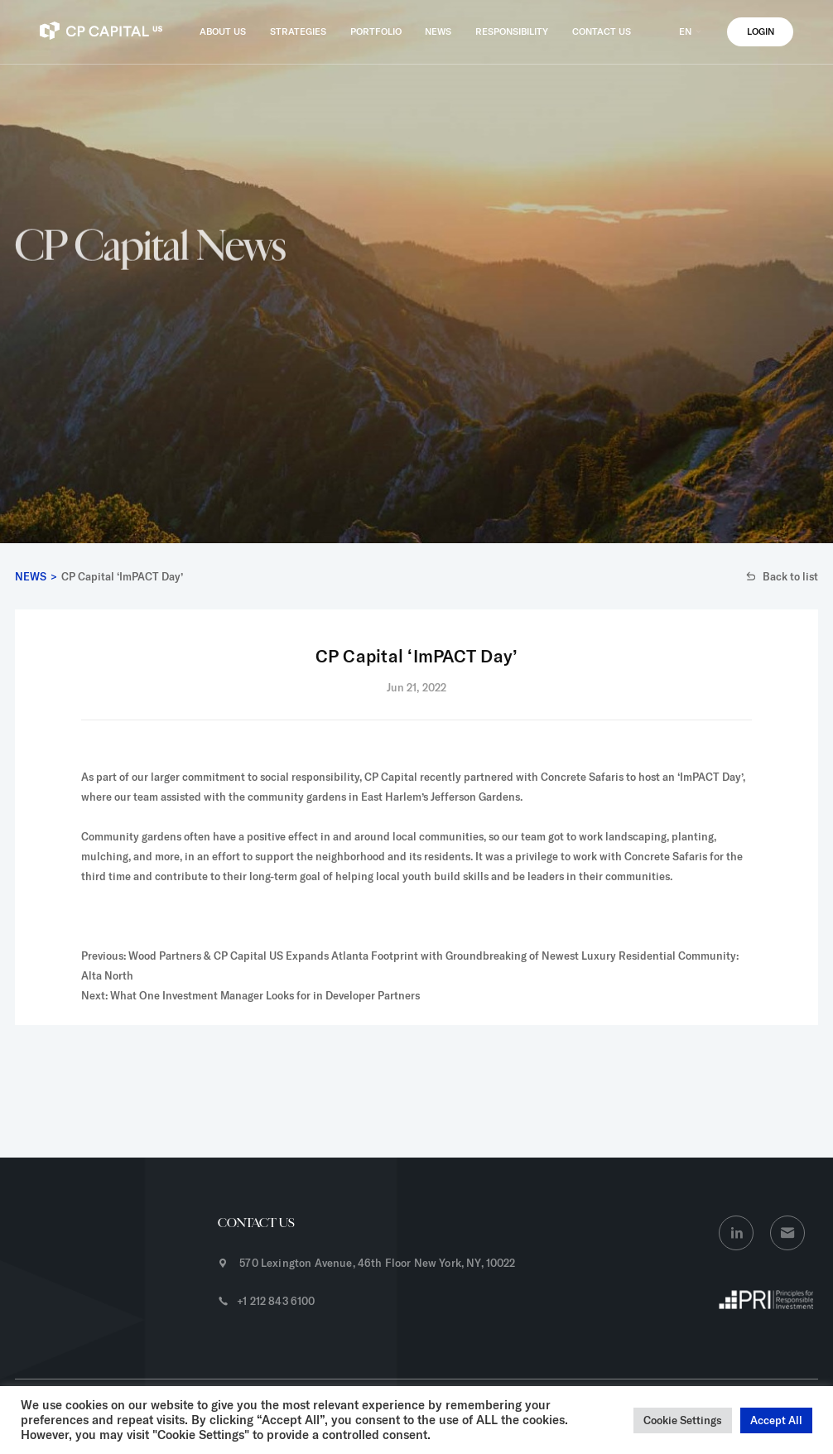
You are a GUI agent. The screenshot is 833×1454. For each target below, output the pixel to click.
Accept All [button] (776, 1420)
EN (691, 31)
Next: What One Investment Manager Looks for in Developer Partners (250, 995)
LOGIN (760, 31)
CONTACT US (601, 31)
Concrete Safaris (582, 776)
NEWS (438, 31)
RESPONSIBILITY (511, 31)
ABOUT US (223, 31)
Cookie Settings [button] (682, 1420)
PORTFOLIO (376, 31)
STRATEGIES (298, 31)
